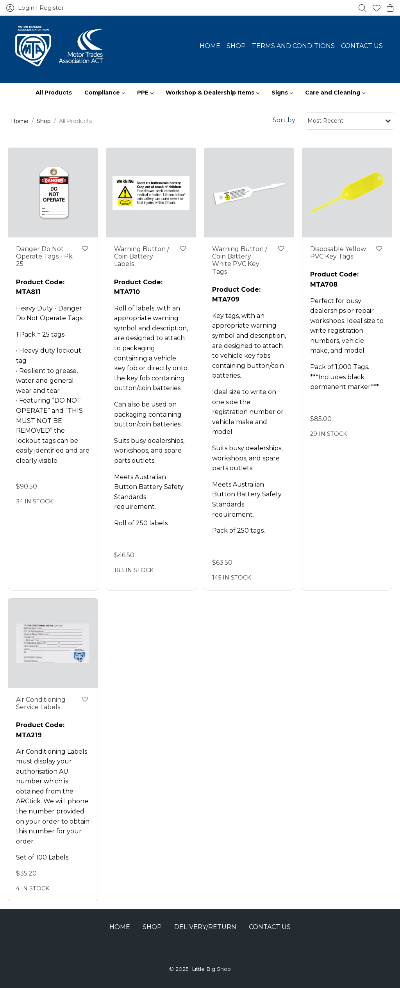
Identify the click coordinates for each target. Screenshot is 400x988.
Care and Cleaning (335, 92)
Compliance (104, 92)
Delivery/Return (205, 927)
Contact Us (362, 46)
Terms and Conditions (293, 46)
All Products (54, 92)
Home (210, 46)
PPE (145, 92)
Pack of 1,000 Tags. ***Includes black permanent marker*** (344, 377)
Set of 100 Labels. (43, 857)
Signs (282, 92)
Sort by (284, 120)
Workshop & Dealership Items (212, 92)
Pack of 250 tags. (238, 530)
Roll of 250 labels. (141, 523)
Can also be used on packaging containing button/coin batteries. (148, 414)
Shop (236, 46)
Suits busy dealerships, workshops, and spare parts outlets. (149, 450)
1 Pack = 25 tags (40, 334)
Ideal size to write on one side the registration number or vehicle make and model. (248, 411)
